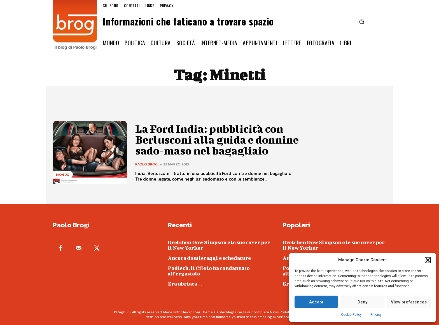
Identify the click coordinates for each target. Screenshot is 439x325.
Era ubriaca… (185, 284)
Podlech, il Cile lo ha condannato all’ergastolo (209, 271)
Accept (316, 302)
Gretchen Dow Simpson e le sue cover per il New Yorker (219, 245)
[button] (428, 260)
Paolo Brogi (146, 163)
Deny (362, 302)
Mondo (62, 174)
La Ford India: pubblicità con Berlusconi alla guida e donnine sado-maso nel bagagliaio (217, 139)
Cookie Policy (351, 315)
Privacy (376, 315)
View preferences (409, 302)
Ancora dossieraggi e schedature (209, 258)
